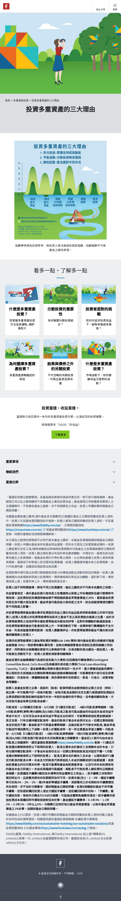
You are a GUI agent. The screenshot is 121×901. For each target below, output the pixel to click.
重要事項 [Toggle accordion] (58, 461)
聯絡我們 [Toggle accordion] (58, 472)
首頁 (7, 100)
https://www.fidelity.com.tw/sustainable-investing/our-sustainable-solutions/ (57, 823)
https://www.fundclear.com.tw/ (89, 529)
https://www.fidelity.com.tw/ (42, 525)
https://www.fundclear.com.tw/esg (63, 828)
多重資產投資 (20, 100)
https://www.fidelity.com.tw (75, 742)
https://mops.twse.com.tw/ (24, 529)
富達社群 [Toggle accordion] (58, 482)
